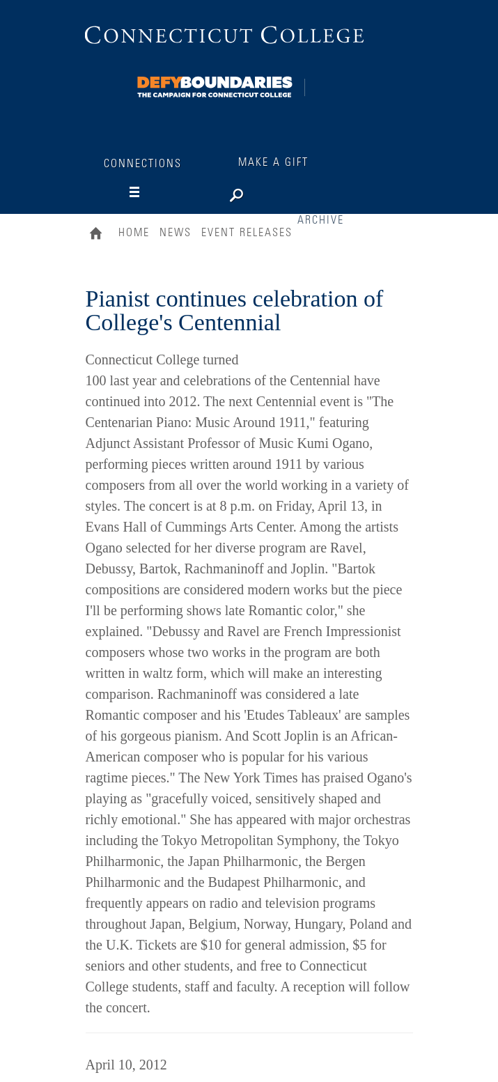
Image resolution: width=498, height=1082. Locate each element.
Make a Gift (273, 162)
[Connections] (215, 85)
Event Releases (247, 232)
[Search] (280, 192)
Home (99, 235)
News (175, 232)
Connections (143, 163)
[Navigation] (147, 192)
